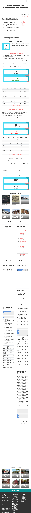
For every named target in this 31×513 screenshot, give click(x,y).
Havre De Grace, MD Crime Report (15, 53)
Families (14, 503)
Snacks (6, 1)
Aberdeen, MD (22, 254)
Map (22, 23)
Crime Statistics (24, 17)
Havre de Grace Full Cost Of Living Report (15, 154)
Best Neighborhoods (16, 497)
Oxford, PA (21, 238)
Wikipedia (23, 204)
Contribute (23, 498)
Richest (14, 510)
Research (14, 508)
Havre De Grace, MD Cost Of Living (15, 109)
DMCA (23, 501)
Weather (23, 20)
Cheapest (14, 496)
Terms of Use (24, 500)
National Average (23, 139)
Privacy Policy (24, 499)
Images (23, 21)
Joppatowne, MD (23, 241)
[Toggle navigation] (27, 1)
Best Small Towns (15, 501)
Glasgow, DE (22, 251)
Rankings (23, 22)
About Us (23, 496)
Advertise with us (24, 497)
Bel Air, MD (22, 246)
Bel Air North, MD (23, 230)
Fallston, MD (22, 233)
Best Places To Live (16, 499)
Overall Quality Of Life (25, 16)
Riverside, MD (22, 243)
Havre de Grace (11, 139)
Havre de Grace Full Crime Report (15, 105)
